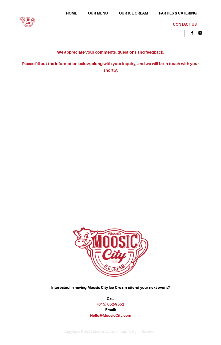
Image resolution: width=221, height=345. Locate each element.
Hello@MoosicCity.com (110, 315)
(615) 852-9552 (110, 304)
